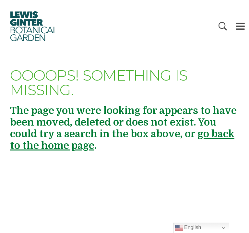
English (188, 228)
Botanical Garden (33, 26)
